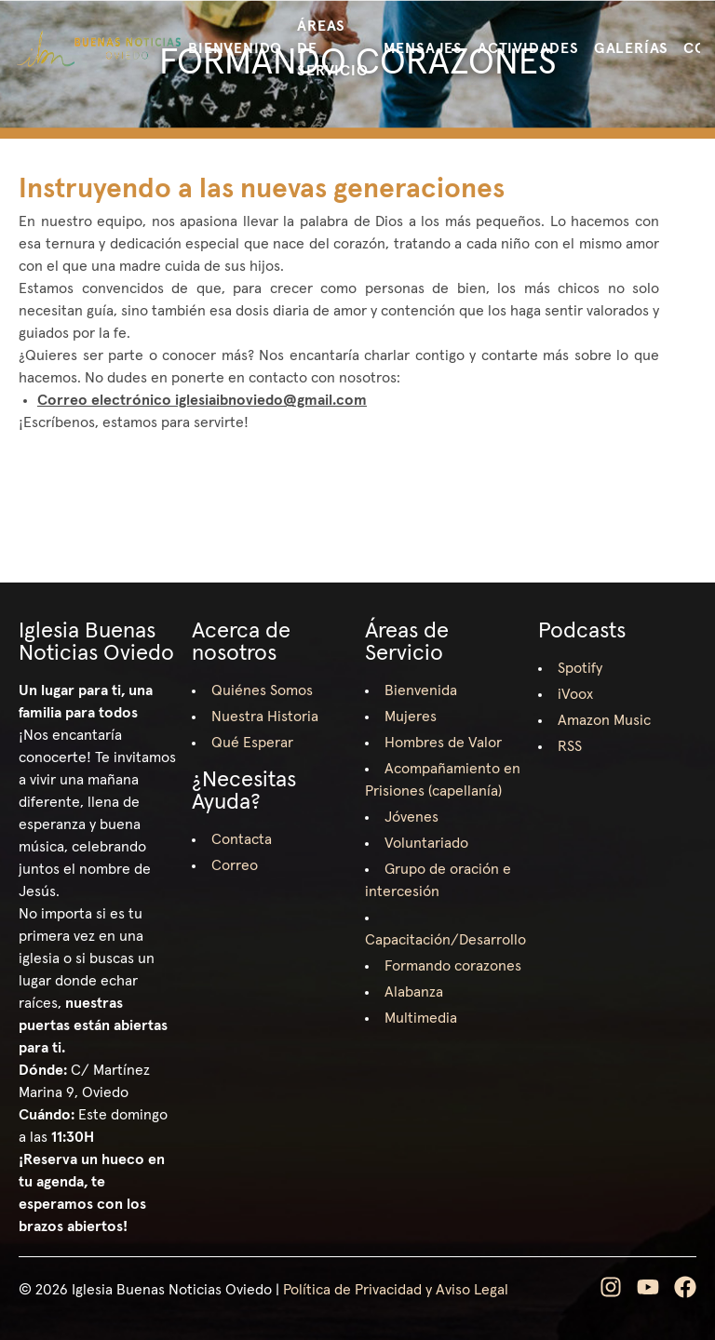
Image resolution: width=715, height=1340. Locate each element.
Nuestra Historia (264, 716)
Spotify (580, 668)
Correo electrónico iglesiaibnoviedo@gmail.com (202, 400)
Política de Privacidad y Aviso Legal (395, 1289)
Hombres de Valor (443, 742)
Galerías (631, 48)
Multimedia (420, 1018)
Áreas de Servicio (332, 48)
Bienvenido (235, 48)
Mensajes (423, 48)
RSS (570, 746)
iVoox (575, 694)
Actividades (528, 48)
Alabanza (413, 992)
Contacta (241, 839)
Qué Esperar (252, 742)
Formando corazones (452, 965)
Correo (234, 865)
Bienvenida (420, 690)
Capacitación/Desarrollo (445, 939)
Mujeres (410, 716)
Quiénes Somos (262, 690)
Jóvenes (411, 817)
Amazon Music (604, 720)
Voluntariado (426, 843)
